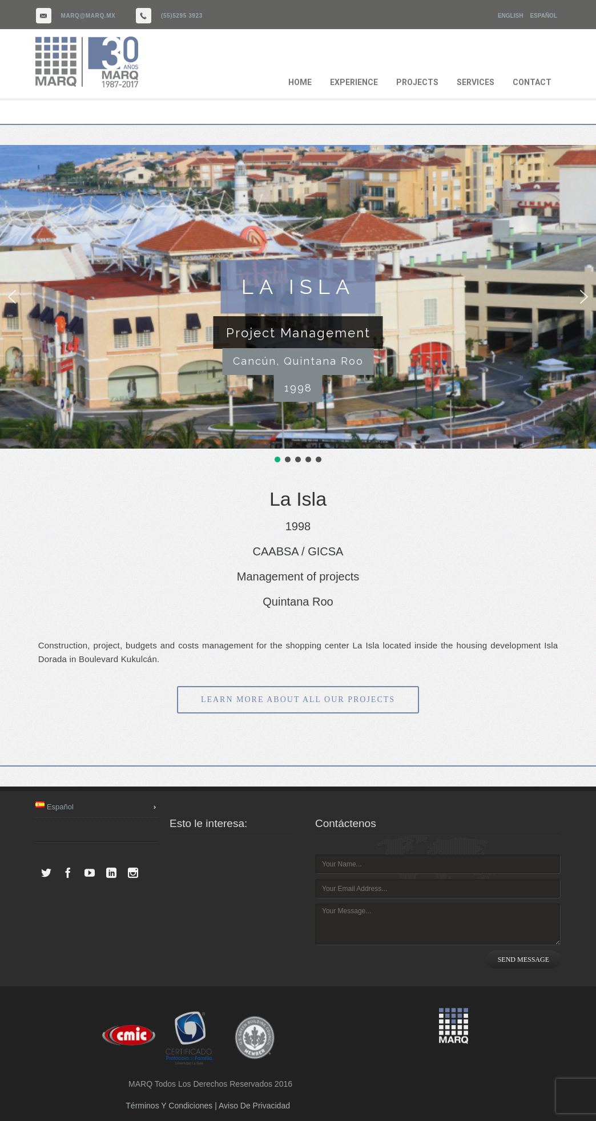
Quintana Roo (298, 601)
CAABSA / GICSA (298, 551)
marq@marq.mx (88, 16)
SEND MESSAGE (523, 959)
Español (543, 16)
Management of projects (298, 576)
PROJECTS (417, 82)
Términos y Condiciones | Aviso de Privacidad (208, 1105)
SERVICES (475, 82)
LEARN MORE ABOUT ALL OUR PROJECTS (298, 699)
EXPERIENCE (354, 82)
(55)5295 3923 (182, 16)
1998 (298, 526)
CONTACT (532, 82)
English (510, 16)
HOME (300, 82)
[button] (12, 297)
